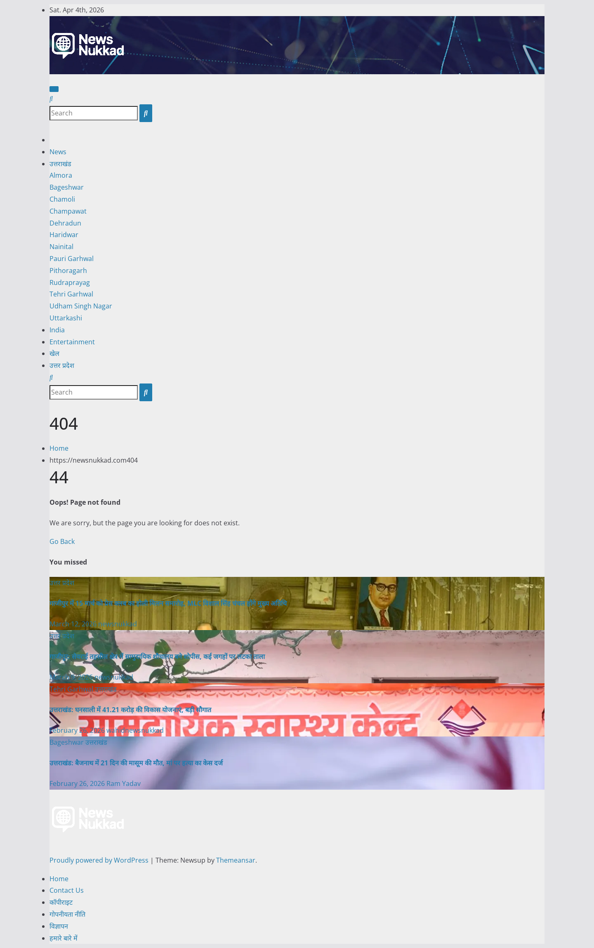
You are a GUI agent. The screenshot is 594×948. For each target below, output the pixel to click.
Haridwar (64, 234)
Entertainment (72, 341)
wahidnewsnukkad (135, 730)
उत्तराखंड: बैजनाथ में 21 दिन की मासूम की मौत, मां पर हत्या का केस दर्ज (136, 762)
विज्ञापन (59, 926)
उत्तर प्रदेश (62, 365)
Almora (61, 175)
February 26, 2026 (78, 730)
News (58, 151)
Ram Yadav (123, 783)
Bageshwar (67, 187)
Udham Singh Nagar (81, 306)
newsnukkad (117, 623)
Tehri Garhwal (71, 294)
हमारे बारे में (64, 938)
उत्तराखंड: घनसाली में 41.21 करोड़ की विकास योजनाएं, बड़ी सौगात (130, 709)
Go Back (62, 541)
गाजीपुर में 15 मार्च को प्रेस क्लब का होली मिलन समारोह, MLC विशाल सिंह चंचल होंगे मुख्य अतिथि (168, 603)
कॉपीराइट (61, 902)
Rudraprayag (70, 282)
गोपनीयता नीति (67, 914)
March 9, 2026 (72, 677)
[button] (51, 98)
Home (59, 448)
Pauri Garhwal (72, 258)
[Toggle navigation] (54, 89)
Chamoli (62, 199)
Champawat (68, 211)
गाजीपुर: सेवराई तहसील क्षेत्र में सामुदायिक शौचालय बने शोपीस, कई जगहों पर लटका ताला (157, 656)
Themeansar (235, 860)
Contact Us (67, 890)
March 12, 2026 (74, 623)
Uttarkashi (66, 317)
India (57, 329)
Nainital (61, 246)
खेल (54, 353)
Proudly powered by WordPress (100, 860)
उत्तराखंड (60, 163)
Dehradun (65, 223)
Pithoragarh (68, 270)
